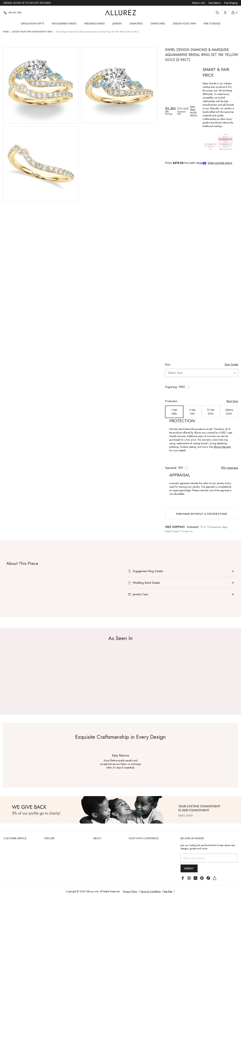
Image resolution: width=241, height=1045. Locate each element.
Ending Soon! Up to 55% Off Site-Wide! (27, 3)
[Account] (225, 12)
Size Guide (231, 364)
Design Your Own (184, 23)
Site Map (167, 891)
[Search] (217, 12)
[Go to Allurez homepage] (120, 12)
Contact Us (186, 531)
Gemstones (157, 23)
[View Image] (120, 810)
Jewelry (117, 23)
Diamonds (136, 23)
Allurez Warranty (222, 447)
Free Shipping (230, 3)
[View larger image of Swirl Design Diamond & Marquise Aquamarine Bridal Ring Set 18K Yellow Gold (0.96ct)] (40, 85)
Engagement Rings (64, 23)
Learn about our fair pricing (193, 111)
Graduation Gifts (32, 23)
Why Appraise (229, 468)
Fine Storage (212, 23)
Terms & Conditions (150, 891)
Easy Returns (215, 3)
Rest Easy (232, 401)
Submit (189, 868)
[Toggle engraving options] (201, 387)
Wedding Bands (94, 23)
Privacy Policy (130, 891)
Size (167, 364)
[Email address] (209, 858)
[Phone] (13, 12)
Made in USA (198, 3)
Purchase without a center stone (201, 514)
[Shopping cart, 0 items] (234, 12)
